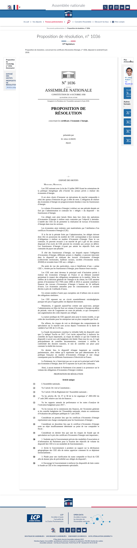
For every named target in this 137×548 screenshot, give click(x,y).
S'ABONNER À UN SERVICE (77, 536)
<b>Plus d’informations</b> (127, 61)
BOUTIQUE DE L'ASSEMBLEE (34, 536)
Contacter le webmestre (76, 541)
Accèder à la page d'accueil (68, 13)
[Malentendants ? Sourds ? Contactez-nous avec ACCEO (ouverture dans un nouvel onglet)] (52, 530)
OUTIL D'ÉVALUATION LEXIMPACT (99, 536)
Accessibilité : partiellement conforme (56, 541)
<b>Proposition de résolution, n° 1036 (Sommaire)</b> (10, 64)
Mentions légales (39, 541)
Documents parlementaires (56, 28)
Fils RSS (87, 541)
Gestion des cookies (97, 541)
